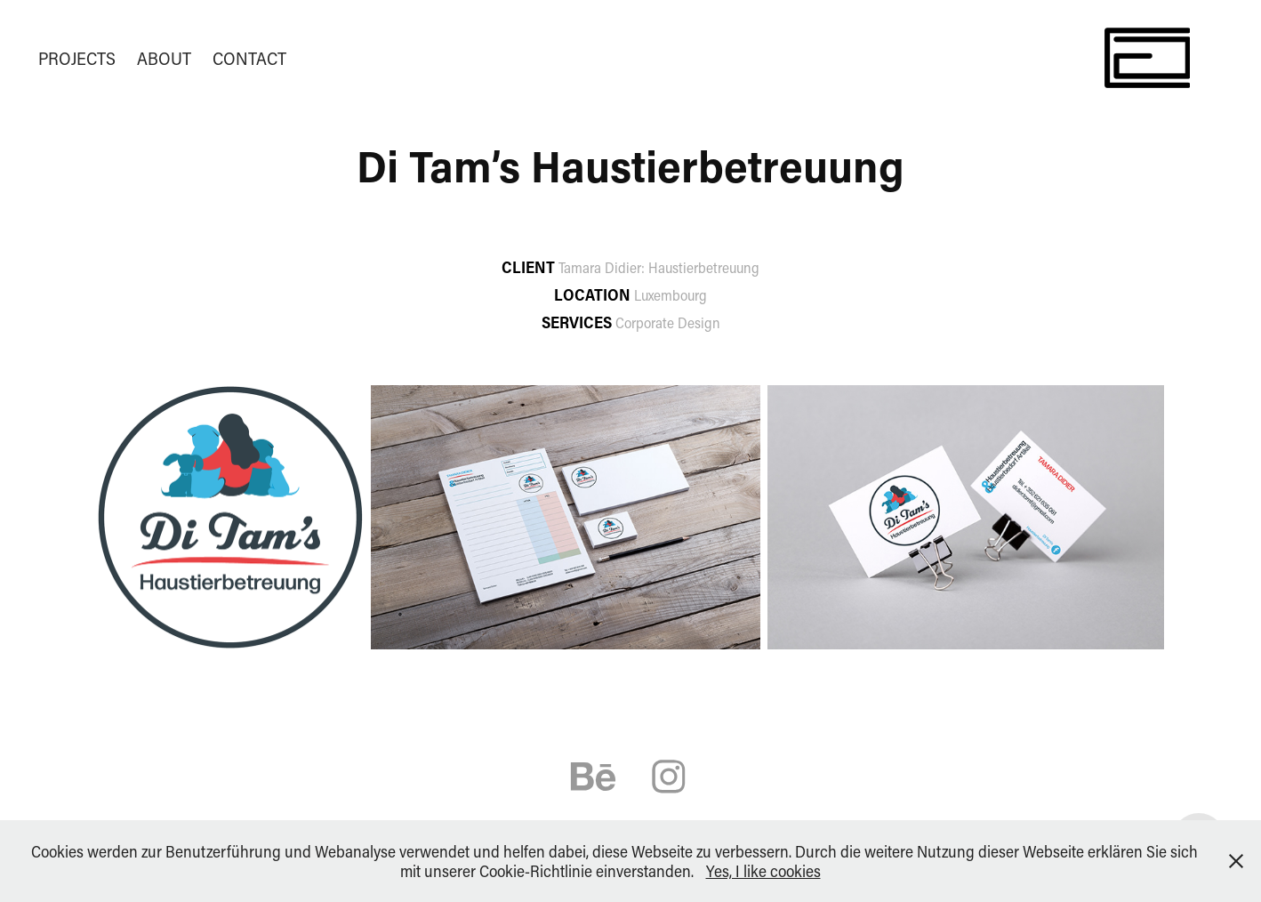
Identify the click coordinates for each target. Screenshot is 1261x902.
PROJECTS (77, 57)
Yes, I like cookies (763, 871)
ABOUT (164, 57)
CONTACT (249, 57)
